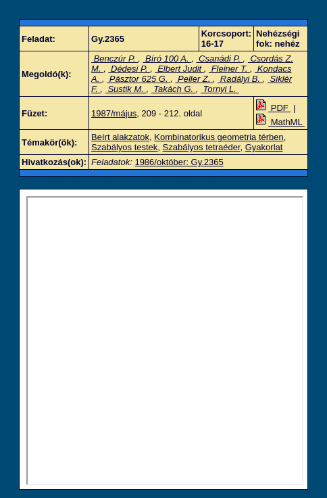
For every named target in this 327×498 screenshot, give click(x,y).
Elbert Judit (179, 69)
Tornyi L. (220, 89)
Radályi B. (240, 79)
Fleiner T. (229, 69)
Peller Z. (194, 79)
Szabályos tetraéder (202, 147)
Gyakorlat (264, 147)
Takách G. (173, 89)
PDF (273, 108)
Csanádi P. (219, 58)
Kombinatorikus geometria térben (219, 137)
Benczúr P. (114, 58)
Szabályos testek (124, 147)
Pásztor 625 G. (138, 79)
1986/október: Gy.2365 (178, 162)
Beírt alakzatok (120, 137)
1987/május (113, 113)
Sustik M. (126, 89)
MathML (280, 122)
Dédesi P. (129, 69)
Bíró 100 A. (167, 58)
